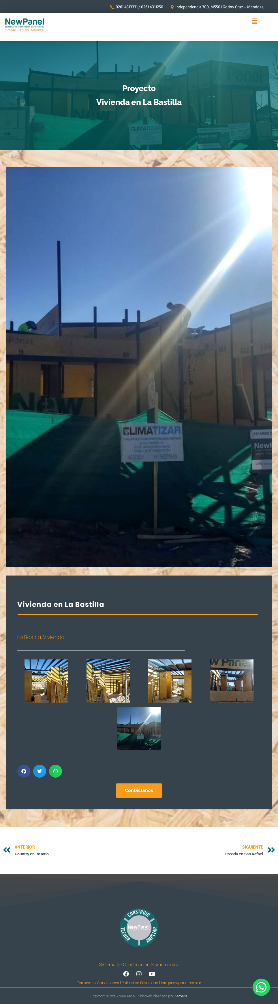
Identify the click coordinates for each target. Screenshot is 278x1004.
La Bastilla (29, 637)
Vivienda (54, 637)
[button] (255, 21)
